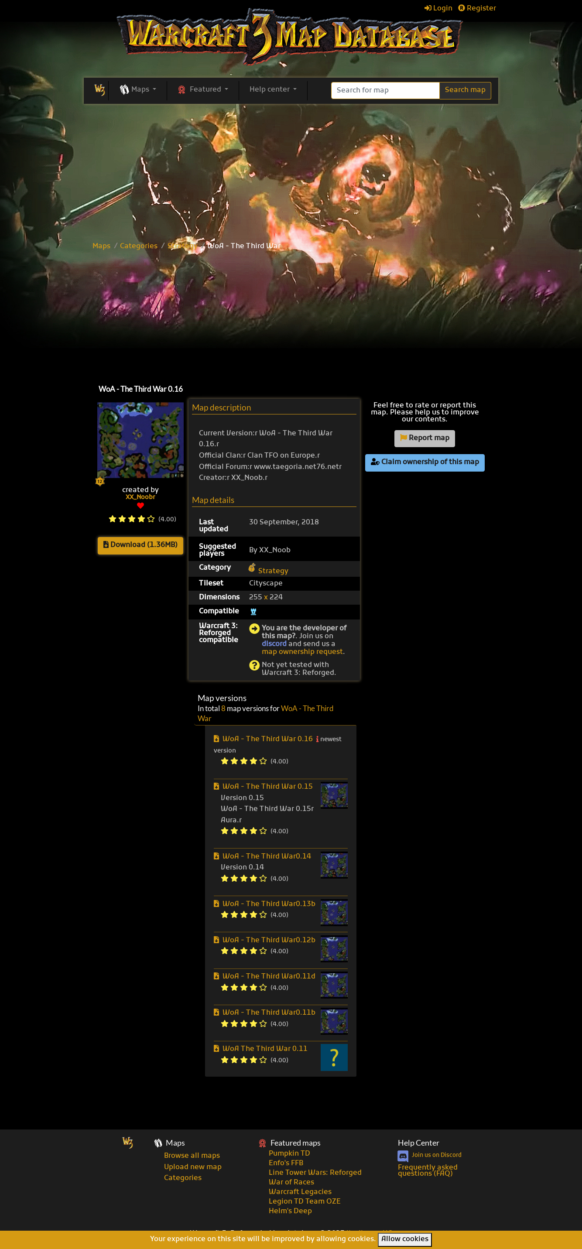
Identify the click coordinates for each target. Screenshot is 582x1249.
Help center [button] (270, 90)
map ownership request (302, 652)
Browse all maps (192, 1156)
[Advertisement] (291, 315)
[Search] (385, 90)
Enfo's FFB (286, 1163)
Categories (138, 246)
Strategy (183, 246)
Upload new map (193, 1167)
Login (438, 8)
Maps (101, 246)
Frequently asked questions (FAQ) (428, 1170)
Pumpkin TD (289, 1154)
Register (477, 8)
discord (274, 644)
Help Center (418, 1142)
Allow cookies (404, 1239)
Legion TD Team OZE (305, 1202)
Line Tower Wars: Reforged (315, 1173)
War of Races (291, 1182)
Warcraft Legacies (300, 1192)
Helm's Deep (290, 1211)
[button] (138, 90)
